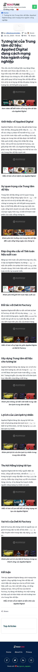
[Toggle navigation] (34, 7)
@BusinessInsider (13, 33)
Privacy (29, 652)
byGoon (27, 33)
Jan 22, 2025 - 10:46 (10, 36)
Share (31, 36)
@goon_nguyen (24, 666)
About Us (18, 652)
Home (8, 652)
